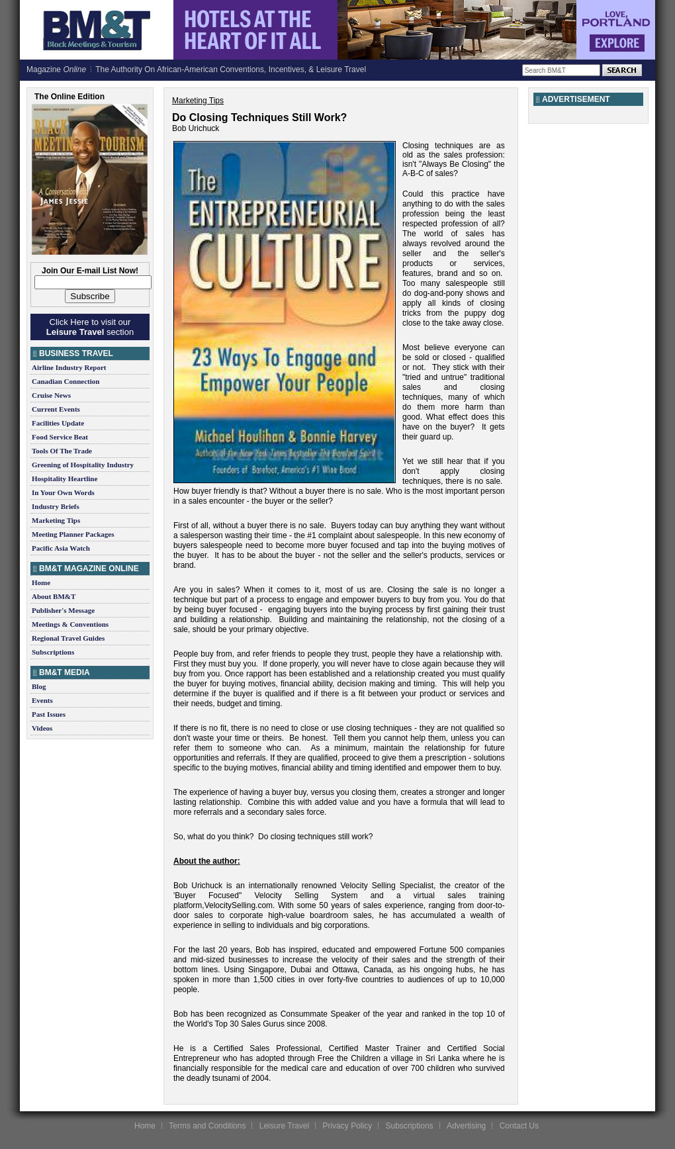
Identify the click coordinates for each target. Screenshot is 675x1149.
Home (41, 582)
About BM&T (53, 596)
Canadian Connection (65, 381)
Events (42, 700)
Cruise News (51, 395)
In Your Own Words (63, 492)
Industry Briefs (55, 506)
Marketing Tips (56, 520)
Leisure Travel (284, 1125)
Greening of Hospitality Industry (83, 465)
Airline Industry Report (69, 367)
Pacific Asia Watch (61, 548)
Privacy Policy (347, 1125)
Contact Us (519, 1125)
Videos (42, 728)
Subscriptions (53, 652)
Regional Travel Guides (68, 638)
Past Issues (49, 714)
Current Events (56, 409)
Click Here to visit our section (90, 327)
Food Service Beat (60, 437)
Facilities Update (58, 423)
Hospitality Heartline (64, 479)
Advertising (466, 1125)
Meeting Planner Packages (73, 534)
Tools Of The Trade (62, 451)
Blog (39, 686)
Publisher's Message (63, 610)
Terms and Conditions (207, 1125)
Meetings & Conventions (70, 624)
